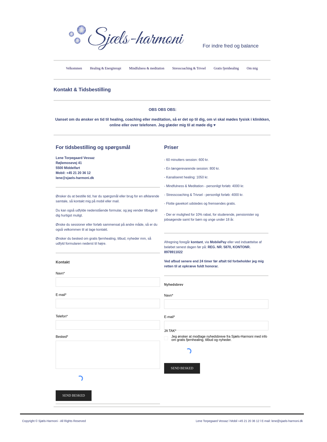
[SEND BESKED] (74, 395)
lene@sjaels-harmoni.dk (287, 421)
